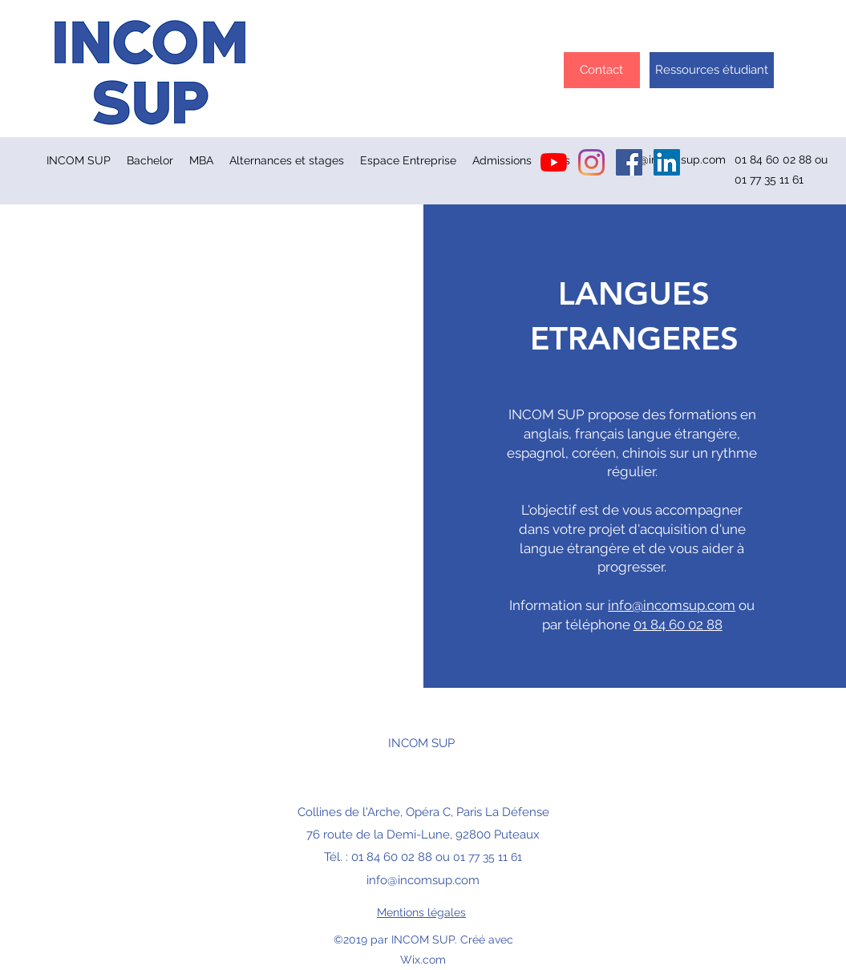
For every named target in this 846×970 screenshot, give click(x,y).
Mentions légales (421, 912)
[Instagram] (591, 162)
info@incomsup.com (671, 605)
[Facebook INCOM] (629, 162)
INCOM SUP (421, 743)
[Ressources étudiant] (712, 70)
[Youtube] (553, 162)
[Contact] (602, 70)
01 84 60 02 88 (678, 624)
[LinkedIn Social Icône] (667, 162)
